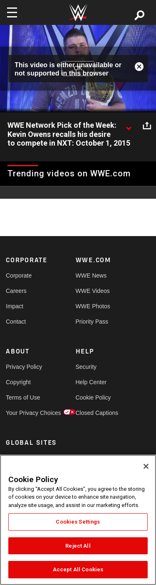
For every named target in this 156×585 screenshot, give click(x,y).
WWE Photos (93, 306)
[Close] (146, 466)
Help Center (91, 382)
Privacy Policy (23, 366)
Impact (14, 306)
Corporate (19, 275)
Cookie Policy (93, 397)
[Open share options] (147, 126)
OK (78, 68)
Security (86, 366)
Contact (16, 321)
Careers (16, 291)
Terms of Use (23, 397)
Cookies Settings (78, 522)
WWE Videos (93, 291)
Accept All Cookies (78, 569)
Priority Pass (92, 321)
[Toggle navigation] (12, 12)
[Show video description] (128, 126)
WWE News (91, 275)
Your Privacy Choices (23, 413)
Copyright (18, 382)
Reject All (77, 546)
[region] (78, 520)
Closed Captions (93, 413)
